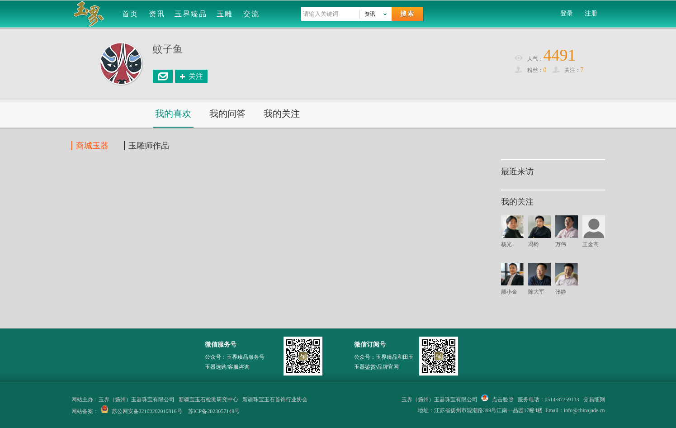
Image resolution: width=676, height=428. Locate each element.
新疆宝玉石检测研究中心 (208, 399)
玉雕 (225, 14)
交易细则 (594, 399)
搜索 (407, 13)
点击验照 (497, 399)
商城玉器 (92, 145)
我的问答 (227, 114)
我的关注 (282, 114)
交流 (251, 14)
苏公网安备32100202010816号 (147, 411)
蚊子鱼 (168, 49)
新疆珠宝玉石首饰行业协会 (274, 399)
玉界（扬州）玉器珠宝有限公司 (439, 399)
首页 (130, 14)
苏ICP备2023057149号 (214, 411)
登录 (566, 13)
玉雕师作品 (148, 145)
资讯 (157, 14)
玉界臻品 (191, 14)
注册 (591, 13)
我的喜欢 (173, 114)
